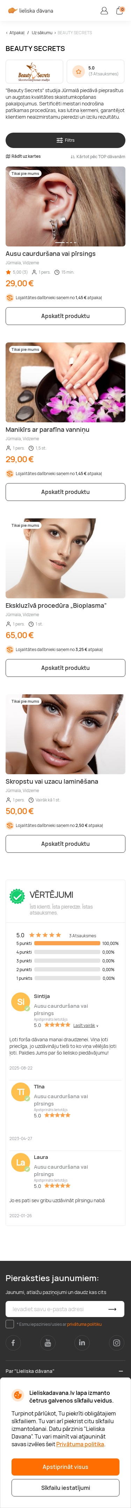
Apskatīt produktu (65, 316)
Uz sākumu (42, 33)
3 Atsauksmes (103, 74)
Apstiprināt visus (65, 1467)
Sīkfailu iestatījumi (65, 1488)
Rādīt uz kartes (23, 156)
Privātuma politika (80, 1444)
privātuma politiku (84, 1324)
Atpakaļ (16, 33)
